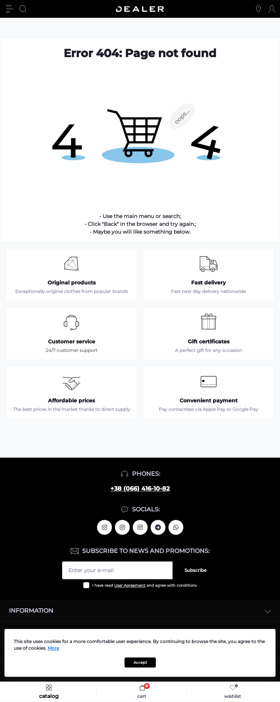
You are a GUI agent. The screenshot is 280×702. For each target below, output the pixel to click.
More (53, 648)
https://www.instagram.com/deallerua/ (122, 527)
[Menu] (9, 9)
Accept (140, 662)
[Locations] (258, 9)
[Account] (272, 9)
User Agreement (129, 585)
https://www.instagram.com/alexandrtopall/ (104, 527)
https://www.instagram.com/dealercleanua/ (140, 527)
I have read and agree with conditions (144, 585)
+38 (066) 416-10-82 (140, 488)
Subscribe (195, 570)
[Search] (23, 9)
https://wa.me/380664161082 (175, 527)
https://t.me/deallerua (158, 527)
